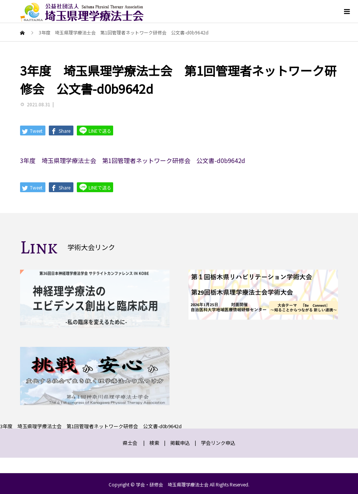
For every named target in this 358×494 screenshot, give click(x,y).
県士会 (130, 442)
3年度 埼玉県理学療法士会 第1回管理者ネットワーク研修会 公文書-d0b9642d (132, 160)
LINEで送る (95, 130)
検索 (154, 442)
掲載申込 (180, 442)
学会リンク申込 (218, 442)
